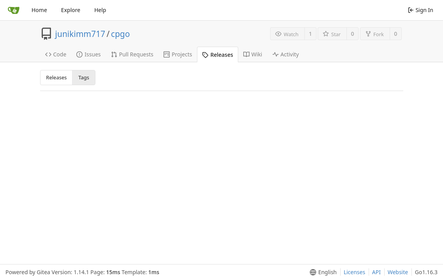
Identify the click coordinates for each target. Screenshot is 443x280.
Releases (217, 54)
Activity (285, 54)
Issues (88, 54)
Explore (70, 10)
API (376, 272)
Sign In (421, 10)
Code (56, 54)
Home (39, 10)
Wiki (252, 54)
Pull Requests (132, 54)
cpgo (120, 34)
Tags (83, 77)
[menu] (322, 272)
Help (100, 10)
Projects (177, 54)
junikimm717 (80, 34)
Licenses (355, 272)
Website (398, 272)
